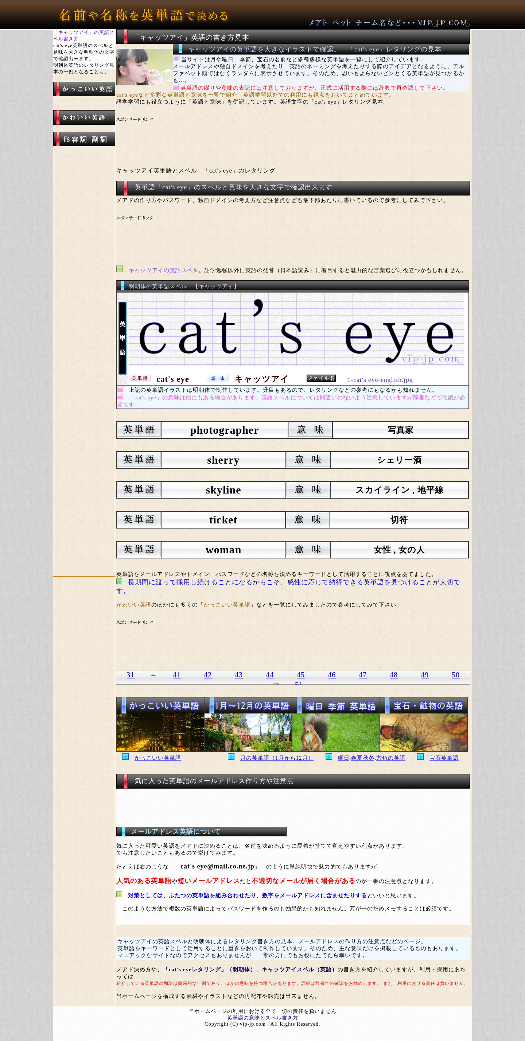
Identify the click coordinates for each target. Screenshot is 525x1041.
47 (363, 675)
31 (131, 675)
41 (177, 675)
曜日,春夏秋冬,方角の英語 (372, 758)
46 (332, 675)
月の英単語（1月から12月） (277, 758)
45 (301, 675)
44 (270, 675)
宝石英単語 (444, 758)
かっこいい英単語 (158, 758)
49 (425, 675)
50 (456, 675)
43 (239, 675)
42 (208, 675)
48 (394, 675)
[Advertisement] (253, 133)
